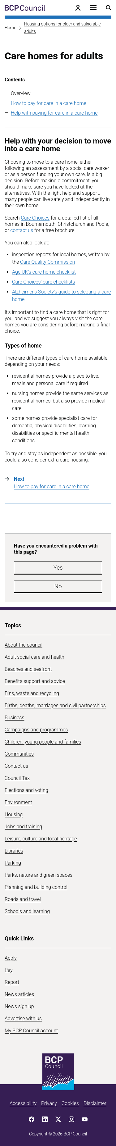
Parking (13, 863)
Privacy (49, 1103)
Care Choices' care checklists (43, 282)
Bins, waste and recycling (32, 693)
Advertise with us (23, 1018)
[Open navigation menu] (93, 8)
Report (12, 982)
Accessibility (23, 1103)
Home (10, 27)
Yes (57, 567)
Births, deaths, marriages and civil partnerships (55, 705)
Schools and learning (27, 911)
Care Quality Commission (47, 262)
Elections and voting (26, 790)
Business (14, 718)
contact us (21, 230)
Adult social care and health (34, 657)
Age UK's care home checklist (44, 272)
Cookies (70, 1103)
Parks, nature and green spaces (38, 875)
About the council (23, 645)
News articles (19, 994)
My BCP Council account (31, 1031)
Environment (18, 802)
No (58, 586)
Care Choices (35, 218)
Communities (19, 754)
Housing (14, 814)
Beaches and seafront (28, 669)
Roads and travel (23, 899)
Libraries (14, 851)
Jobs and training (23, 827)
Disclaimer (95, 1103)
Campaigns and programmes (36, 730)
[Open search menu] (108, 8)
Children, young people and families (43, 742)
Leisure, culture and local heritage (41, 839)
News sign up (19, 1006)
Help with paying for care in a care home (54, 113)
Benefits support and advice (35, 681)
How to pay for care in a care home (48, 103)
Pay (9, 970)
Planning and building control (36, 887)
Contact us (16, 766)
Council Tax (17, 778)
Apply (11, 958)
